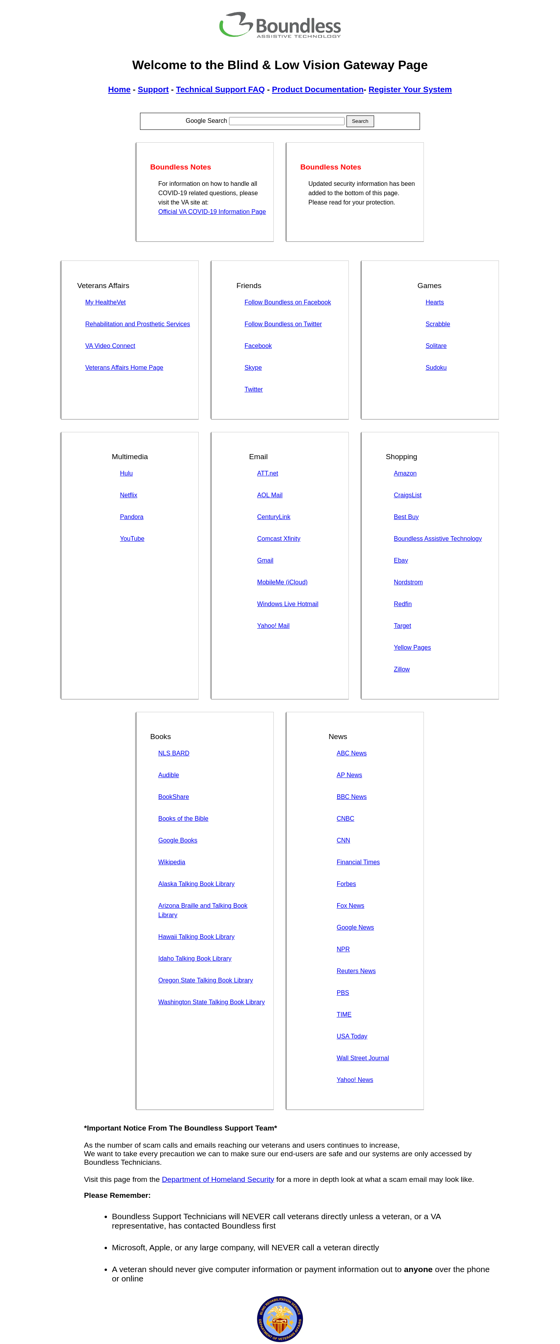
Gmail (265, 560)
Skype (253, 367)
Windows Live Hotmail (287, 604)
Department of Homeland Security (218, 1179)
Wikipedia (171, 862)
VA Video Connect (110, 346)
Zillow (402, 669)
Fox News (350, 905)
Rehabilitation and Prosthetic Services (137, 324)
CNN (343, 840)
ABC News (352, 753)
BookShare (173, 796)
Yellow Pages (412, 647)
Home (119, 89)
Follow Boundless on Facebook (288, 302)
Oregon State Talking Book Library (205, 980)
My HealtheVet (105, 302)
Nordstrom (408, 582)
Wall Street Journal (363, 1058)
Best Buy (406, 517)
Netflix (128, 495)
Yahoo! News (355, 1080)
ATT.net (267, 473)
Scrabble (437, 324)
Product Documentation (318, 89)
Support (153, 89)
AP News (349, 775)
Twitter (254, 389)
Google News (355, 927)
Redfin (403, 604)
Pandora (132, 517)
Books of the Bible (183, 818)
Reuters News (356, 971)
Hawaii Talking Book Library (196, 936)
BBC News (352, 796)
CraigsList (408, 495)
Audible (168, 775)
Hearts (434, 302)
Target (402, 625)
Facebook (258, 346)
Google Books (178, 840)
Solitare (435, 346)
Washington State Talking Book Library (211, 1002)
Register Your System (410, 89)
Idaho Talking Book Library (194, 958)
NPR (343, 949)
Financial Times (358, 862)
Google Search (265, 120)
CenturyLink (273, 517)
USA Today (352, 1036)
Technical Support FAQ (220, 89)
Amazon (405, 473)
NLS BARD (173, 753)
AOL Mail (269, 495)
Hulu (126, 473)
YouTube (132, 538)
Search (360, 121)
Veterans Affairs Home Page (124, 367)
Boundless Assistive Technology (438, 538)
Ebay (401, 560)
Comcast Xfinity (278, 538)
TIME (344, 1014)
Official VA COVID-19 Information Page (212, 211)
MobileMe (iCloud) (282, 582)
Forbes (346, 884)
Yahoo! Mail (273, 625)
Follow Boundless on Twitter (283, 324)
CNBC (345, 818)
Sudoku (435, 367)
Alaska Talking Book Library (196, 884)
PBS (343, 992)
